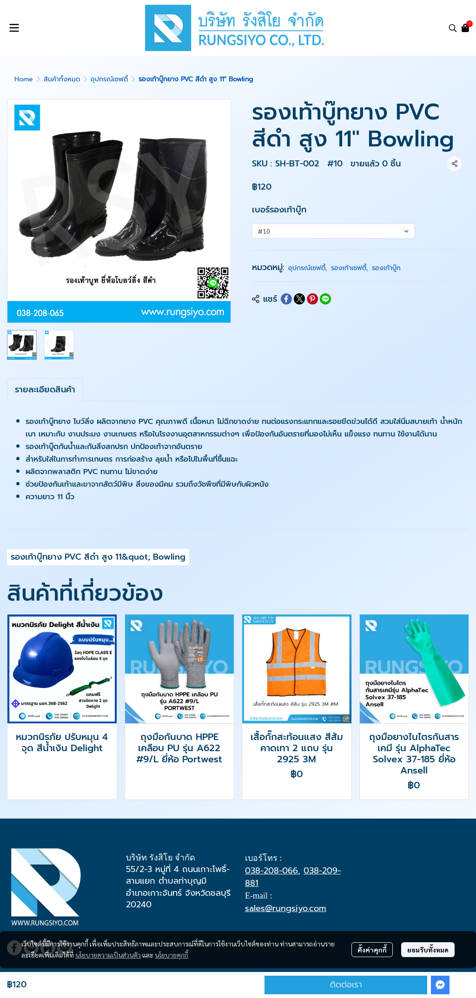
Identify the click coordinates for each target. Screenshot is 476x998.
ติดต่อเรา (346, 984)
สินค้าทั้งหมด (62, 79)
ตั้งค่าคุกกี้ (372, 949)
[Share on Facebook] (286, 298)
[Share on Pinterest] (312, 298)
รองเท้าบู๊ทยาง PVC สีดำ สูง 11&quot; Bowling (98, 556)
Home (23, 79)
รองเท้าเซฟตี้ (349, 268)
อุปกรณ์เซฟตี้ (109, 79)
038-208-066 (271, 870)
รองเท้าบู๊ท (386, 268)
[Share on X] (299, 298)
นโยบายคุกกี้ (171, 955)
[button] (452, 27)
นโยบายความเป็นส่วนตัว (108, 955)
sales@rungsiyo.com (285, 908)
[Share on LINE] (325, 298)
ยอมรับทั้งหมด (428, 949)
